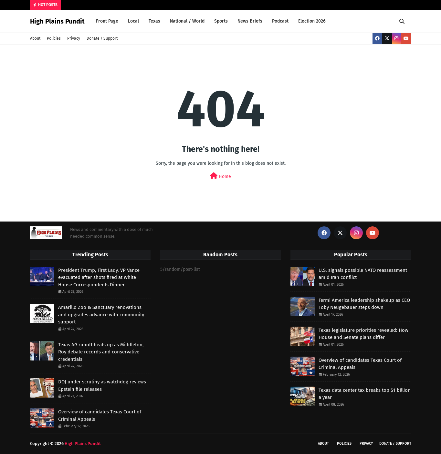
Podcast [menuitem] (280, 21)
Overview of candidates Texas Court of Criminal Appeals (99, 415)
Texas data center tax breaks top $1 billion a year (365, 393)
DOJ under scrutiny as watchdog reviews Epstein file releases (102, 385)
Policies (54, 38)
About (35, 38)
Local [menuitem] (133, 21)
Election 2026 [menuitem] (312, 21)
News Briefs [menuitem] (249, 21)
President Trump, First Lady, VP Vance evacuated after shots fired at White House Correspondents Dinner (99, 277)
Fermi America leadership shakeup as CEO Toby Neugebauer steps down (364, 304)
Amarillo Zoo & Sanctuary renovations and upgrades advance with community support (101, 314)
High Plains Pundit (57, 21)
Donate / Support (102, 38)
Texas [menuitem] (154, 21)
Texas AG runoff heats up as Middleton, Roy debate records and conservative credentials (101, 352)
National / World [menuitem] (187, 21)
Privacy (73, 38)
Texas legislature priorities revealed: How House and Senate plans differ (363, 333)
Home (220, 176)
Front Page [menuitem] (107, 21)
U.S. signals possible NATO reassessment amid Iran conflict (363, 274)
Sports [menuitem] (221, 21)
